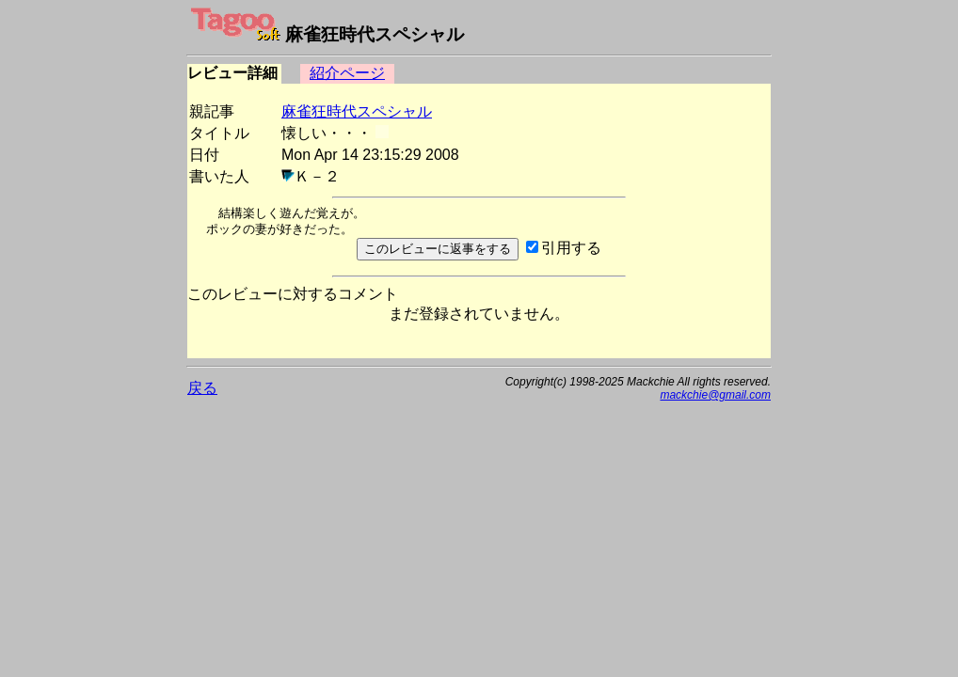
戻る (202, 388)
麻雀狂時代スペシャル (356, 111)
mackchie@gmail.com (715, 394)
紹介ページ (347, 73)
